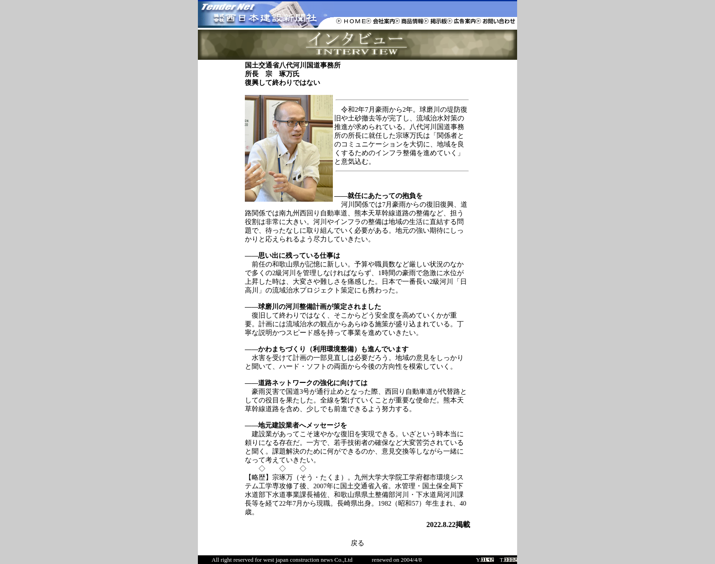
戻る (357, 543)
